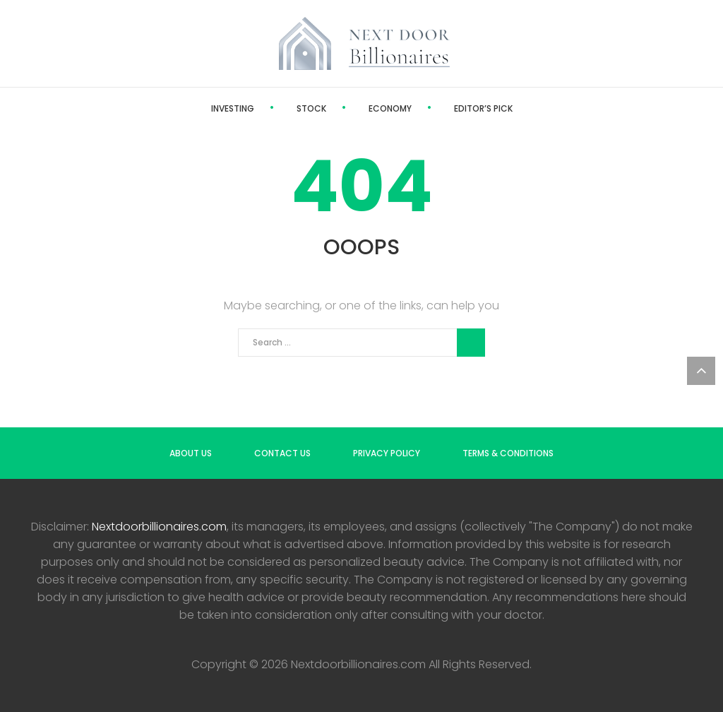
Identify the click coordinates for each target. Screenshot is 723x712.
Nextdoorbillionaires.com (159, 526)
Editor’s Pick (483, 108)
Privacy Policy (386, 453)
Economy (390, 108)
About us (190, 453)
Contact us (282, 453)
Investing (232, 108)
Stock (311, 108)
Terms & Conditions (508, 453)
